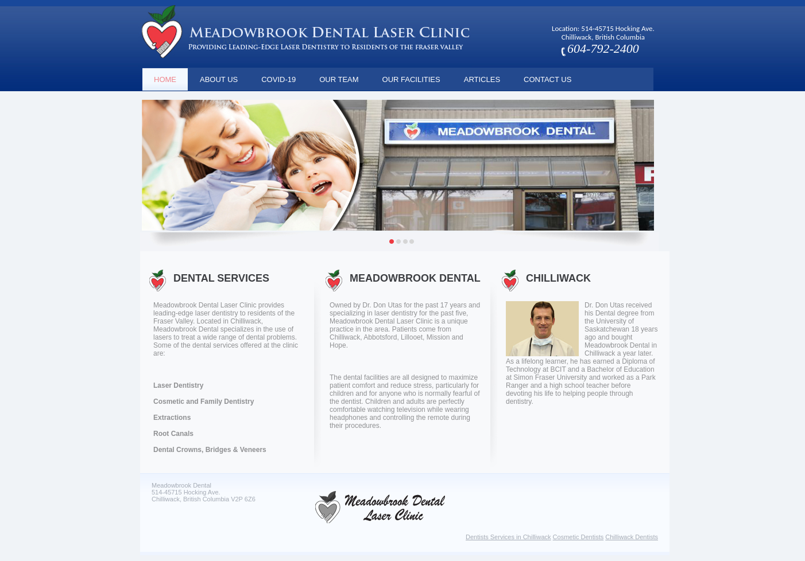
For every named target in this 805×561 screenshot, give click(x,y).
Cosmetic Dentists (578, 536)
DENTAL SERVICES (221, 278)
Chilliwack (558, 278)
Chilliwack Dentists (631, 536)
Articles (482, 79)
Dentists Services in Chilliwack (508, 536)
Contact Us (547, 79)
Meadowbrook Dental (415, 278)
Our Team (338, 79)
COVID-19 (278, 79)
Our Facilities (411, 79)
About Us (219, 79)
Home (165, 79)
